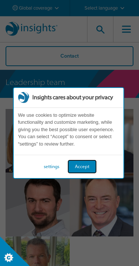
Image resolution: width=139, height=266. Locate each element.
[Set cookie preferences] (15, 251)
